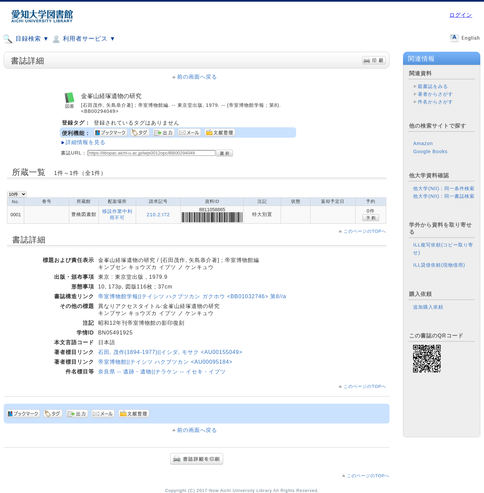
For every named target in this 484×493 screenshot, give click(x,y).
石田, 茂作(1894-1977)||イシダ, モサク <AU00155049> (170, 352)
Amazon (423, 143)
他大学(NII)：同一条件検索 (444, 188)
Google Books (430, 151)
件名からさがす (435, 101)
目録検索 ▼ (26, 39)
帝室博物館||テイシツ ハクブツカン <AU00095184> (165, 362)
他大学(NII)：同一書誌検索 (444, 196)
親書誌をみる (433, 86)
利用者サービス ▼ (83, 39)
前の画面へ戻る (197, 77)
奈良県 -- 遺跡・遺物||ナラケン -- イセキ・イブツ (162, 371)
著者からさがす (435, 94)
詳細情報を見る (86, 142)
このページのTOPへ (365, 231)
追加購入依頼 (428, 307)
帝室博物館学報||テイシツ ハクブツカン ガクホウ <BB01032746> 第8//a (192, 296)
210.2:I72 (158, 214)
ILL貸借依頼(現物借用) (439, 265)
